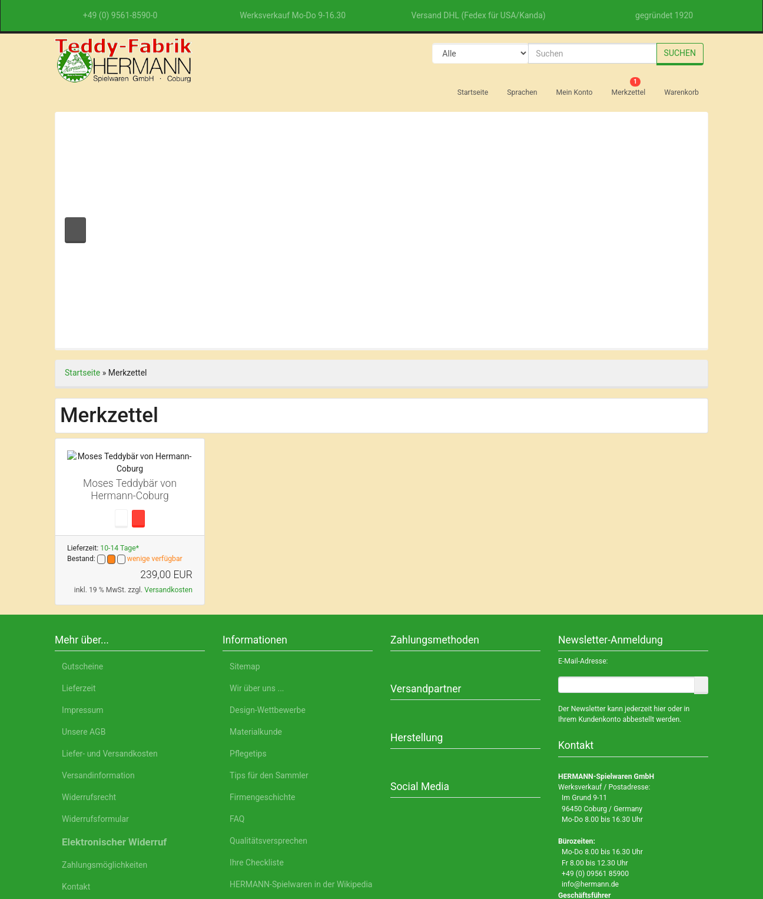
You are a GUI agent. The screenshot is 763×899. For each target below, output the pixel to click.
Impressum (637, 844)
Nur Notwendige (607, 784)
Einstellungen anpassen (606, 812)
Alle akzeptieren (607, 754)
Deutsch (119, 844)
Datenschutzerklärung (560, 844)
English (162, 844)
